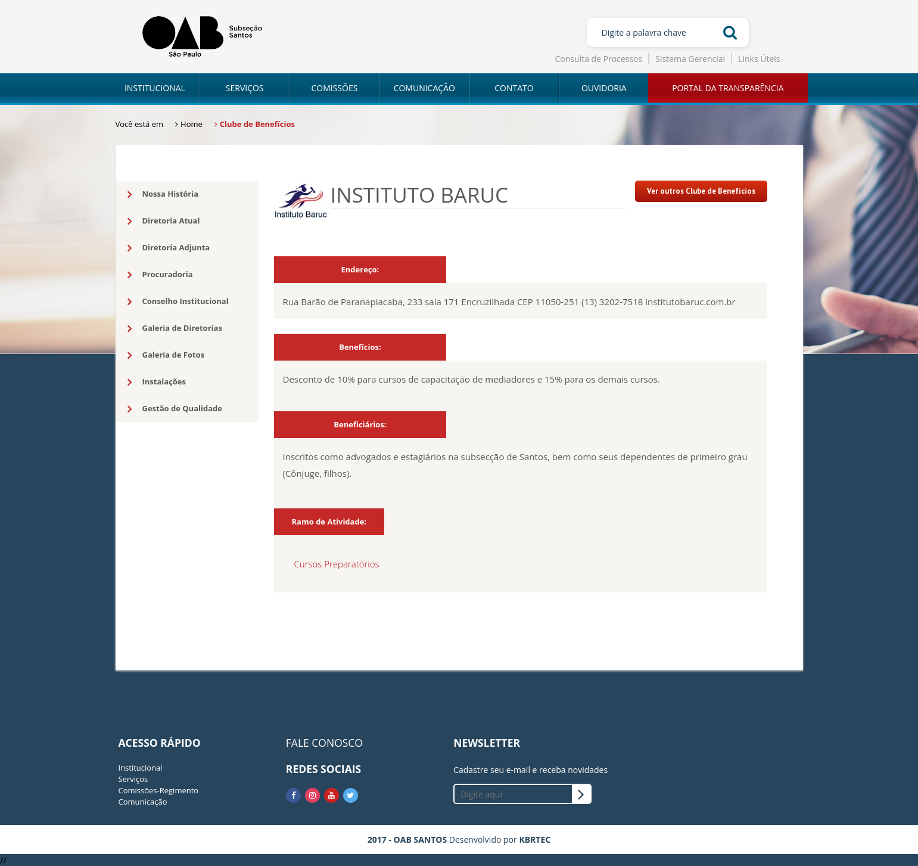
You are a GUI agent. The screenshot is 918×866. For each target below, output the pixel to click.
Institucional (141, 767)
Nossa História (163, 194)
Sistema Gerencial (690, 58)
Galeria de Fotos (166, 355)
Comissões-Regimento (159, 790)
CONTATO (513, 88)
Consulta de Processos (599, 58)
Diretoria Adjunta (168, 248)
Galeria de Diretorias (174, 328)
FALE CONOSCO (324, 742)
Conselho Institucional (178, 302)
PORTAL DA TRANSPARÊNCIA (727, 88)
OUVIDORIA (604, 88)
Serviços (133, 779)
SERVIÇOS (245, 88)
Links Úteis (759, 58)
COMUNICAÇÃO (424, 88)
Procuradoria (160, 275)
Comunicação (143, 801)
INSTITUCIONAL (155, 88)
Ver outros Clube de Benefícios (701, 191)
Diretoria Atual (163, 221)
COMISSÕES (334, 88)
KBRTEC (534, 839)
